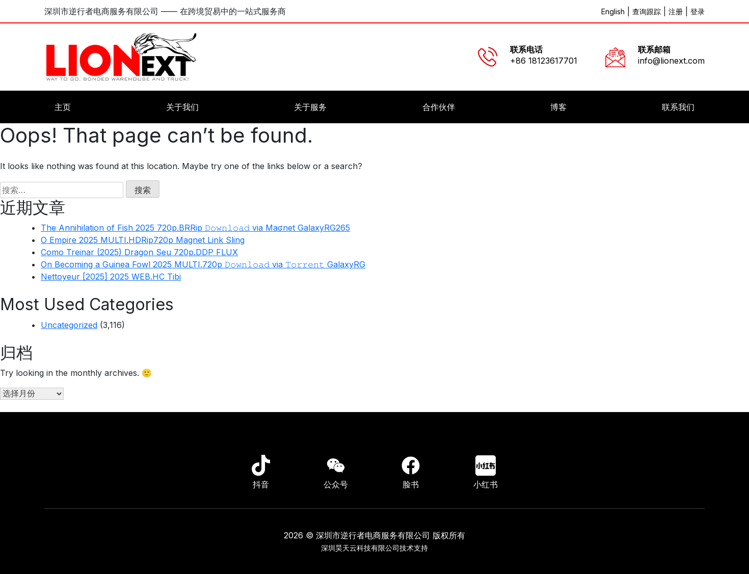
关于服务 (310, 107)
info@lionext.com (671, 61)
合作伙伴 (438, 107)
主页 (63, 107)
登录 (697, 11)
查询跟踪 (646, 11)
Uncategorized (69, 325)
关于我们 (182, 107)
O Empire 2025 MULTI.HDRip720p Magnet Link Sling (143, 240)
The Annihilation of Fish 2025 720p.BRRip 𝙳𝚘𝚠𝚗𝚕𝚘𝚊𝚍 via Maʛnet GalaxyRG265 (195, 228)
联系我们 (678, 107)
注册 (675, 11)
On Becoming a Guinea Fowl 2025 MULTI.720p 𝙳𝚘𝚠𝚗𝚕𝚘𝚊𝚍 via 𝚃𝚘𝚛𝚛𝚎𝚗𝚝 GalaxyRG (203, 264)
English (613, 11)
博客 (558, 107)
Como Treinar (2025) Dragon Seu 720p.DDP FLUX (139, 252)
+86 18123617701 (543, 61)
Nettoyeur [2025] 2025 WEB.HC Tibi (111, 276)
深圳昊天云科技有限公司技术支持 (374, 547)
